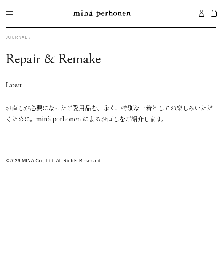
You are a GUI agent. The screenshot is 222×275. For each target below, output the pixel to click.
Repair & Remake (53, 59)
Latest (14, 85)
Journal (16, 37)
